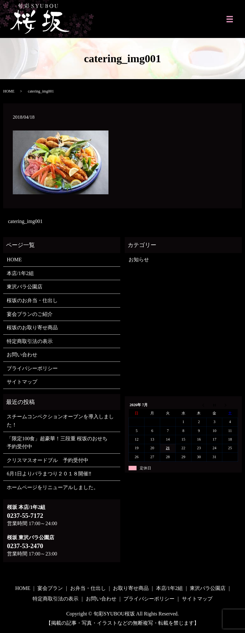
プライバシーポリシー (32, 368)
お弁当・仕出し (88, 588)
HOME (8, 91)
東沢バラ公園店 (24, 286)
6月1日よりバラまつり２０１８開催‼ (49, 473)
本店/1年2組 (20, 273)
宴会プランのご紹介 (30, 314)
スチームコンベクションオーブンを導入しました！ (60, 421)
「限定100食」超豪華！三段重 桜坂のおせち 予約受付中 (60, 443)
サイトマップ (22, 381)
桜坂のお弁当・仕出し (32, 300)
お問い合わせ (22, 354)
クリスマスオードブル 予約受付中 (47, 460)
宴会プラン (50, 588)
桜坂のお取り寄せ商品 (32, 327)
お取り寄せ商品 (131, 588)
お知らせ (139, 259)
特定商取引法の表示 (30, 341)
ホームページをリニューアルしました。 (53, 487)
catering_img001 (25, 221)
